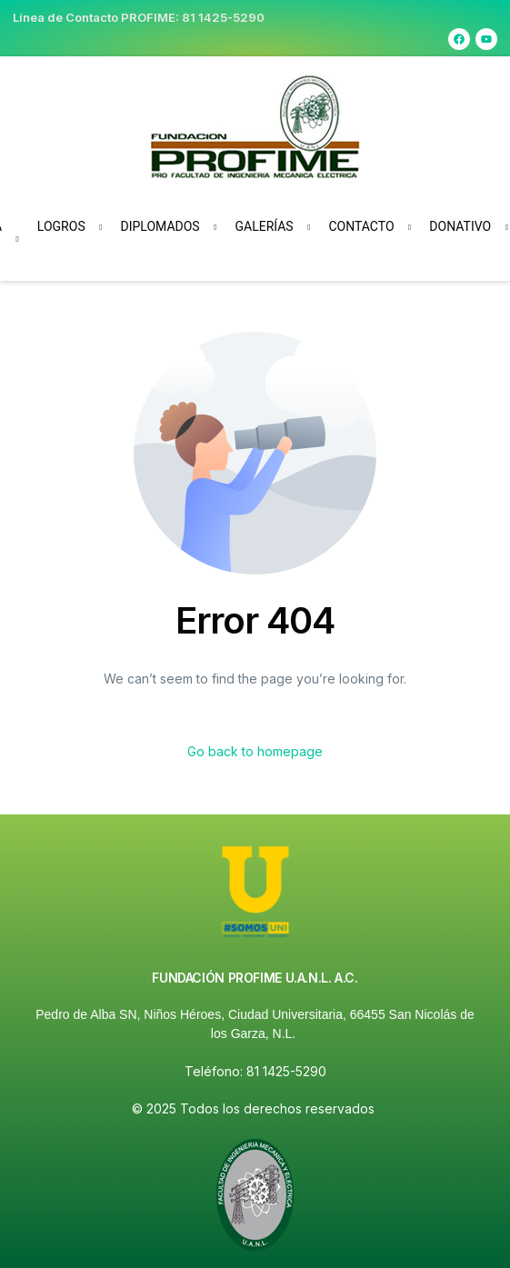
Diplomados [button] (160, 226)
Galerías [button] (264, 226)
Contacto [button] (361, 226)
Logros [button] (61, 226)
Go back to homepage (255, 751)
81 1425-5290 (223, 17)
